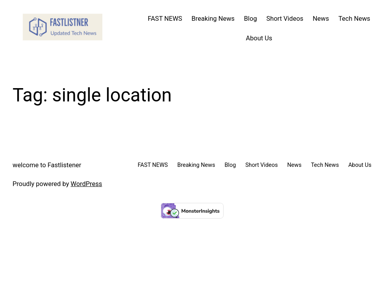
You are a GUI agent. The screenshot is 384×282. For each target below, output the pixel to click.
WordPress (86, 184)
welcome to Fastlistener (47, 165)
